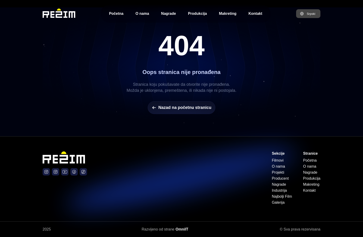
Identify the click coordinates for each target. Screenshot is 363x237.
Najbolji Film (282, 196)
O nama (142, 13)
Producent (280, 178)
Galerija (278, 202)
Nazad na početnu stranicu (181, 107)
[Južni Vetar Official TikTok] (83, 171)
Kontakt (255, 13)
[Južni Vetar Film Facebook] (74, 171)
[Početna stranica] (64, 162)
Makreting (228, 13)
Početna (116, 13)
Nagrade (168, 13)
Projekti (278, 172)
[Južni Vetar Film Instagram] (55, 171)
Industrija (279, 190)
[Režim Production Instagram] (46, 171)
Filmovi (278, 160)
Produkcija (197, 13)
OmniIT (181, 229)
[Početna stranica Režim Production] (59, 14)
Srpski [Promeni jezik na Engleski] (311, 13)
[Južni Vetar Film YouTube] (65, 171)
